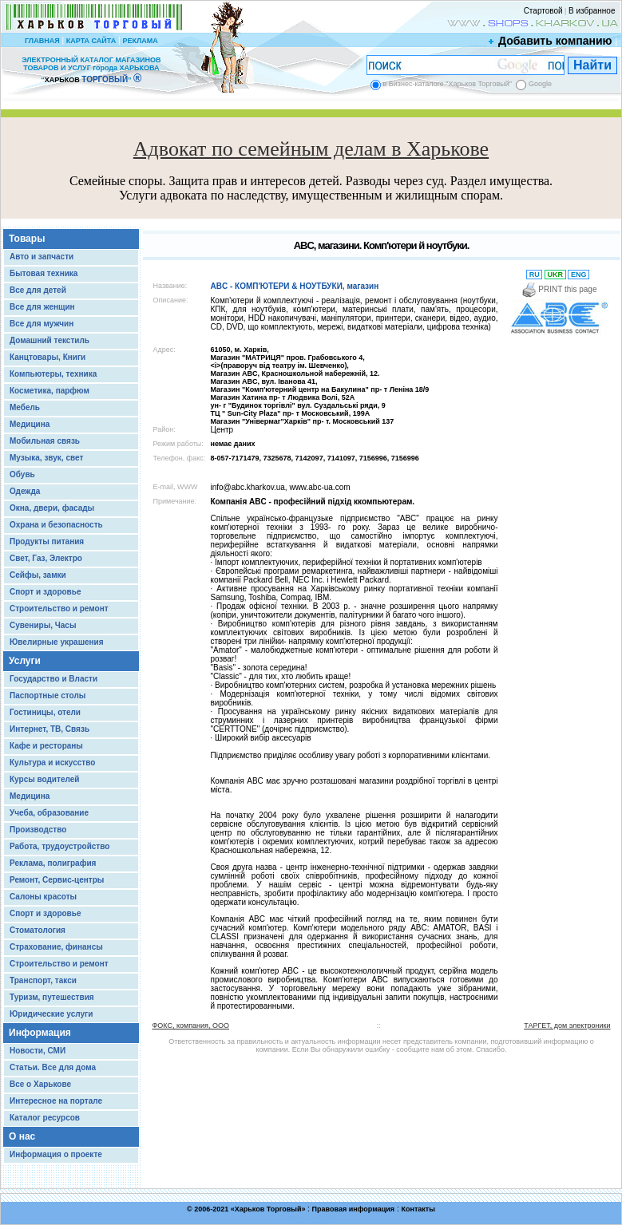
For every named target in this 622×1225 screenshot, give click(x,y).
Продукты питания (47, 541)
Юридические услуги (51, 1014)
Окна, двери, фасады (52, 508)
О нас (22, 1136)
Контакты (417, 1209)
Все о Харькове (40, 1084)
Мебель (25, 407)
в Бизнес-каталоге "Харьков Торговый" (447, 84)
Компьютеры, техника (53, 373)
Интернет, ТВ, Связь (49, 729)
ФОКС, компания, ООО (191, 1025)
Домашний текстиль (49, 340)
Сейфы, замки (38, 575)
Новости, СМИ (37, 1050)
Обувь (22, 474)
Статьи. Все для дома (53, 1067)
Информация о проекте (56, 1154)
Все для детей (38, 290)
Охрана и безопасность (56, 524)
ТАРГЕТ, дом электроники (567, 1025)
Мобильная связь (45, 441)
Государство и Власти (53, 678)
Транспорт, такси (43, 980)
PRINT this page (559, 289)
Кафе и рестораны (46, 745)
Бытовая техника (43, 273)
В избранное (592, 10)
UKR (555, 275)
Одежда (25, 491)
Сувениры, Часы (43, 625)
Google (540, 84)
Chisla (330, 1217)
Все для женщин (42, 306)
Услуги (25, 660)
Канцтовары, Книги (47, 357)
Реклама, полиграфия (53, 863)
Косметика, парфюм (49, 390)
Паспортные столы (47, 695)
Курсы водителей (44, 779)
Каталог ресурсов (45, 1117)
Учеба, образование (49, 812)
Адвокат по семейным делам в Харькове (311, 148)
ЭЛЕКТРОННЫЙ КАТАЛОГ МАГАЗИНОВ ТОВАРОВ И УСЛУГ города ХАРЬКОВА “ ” (91, 70)
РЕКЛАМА (139, 41)
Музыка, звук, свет (46, 457)
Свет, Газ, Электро (46, 558)
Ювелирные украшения (57, 642)
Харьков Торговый (268, 1209)
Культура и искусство (52, 762)
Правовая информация (353, 1209)
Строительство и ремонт (59, 608)
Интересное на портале (56, 1101)
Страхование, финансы (56, 946)
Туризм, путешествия (52, 997)
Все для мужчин (41, 323)
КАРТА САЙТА (91, 41)
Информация (40, 1032)
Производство (38, 829)
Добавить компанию (551, 40)
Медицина (30, 424)
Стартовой (543, 10)
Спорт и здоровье (45, 591)
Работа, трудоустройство (59, 846)
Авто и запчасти (41, 256)
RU (534, 275)
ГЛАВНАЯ (42, 41)
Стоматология (37, 930)
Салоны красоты (43, 896)
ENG (578, 275)
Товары (27, 238)
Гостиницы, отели (45, 712)
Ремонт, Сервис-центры (57, 879)
